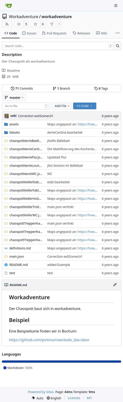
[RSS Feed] (7, 24)
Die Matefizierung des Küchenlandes (74, 149)
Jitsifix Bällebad (58, 141)
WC (49, 174)
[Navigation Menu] (116, 5)
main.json (16, 256)
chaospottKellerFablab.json (26, 190)
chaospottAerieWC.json (26, 174)
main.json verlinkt (60, 207)
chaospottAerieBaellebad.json (26, 141)
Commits (22, 88)
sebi (13, 116)
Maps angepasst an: (62, 124)
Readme (11, 70)
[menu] (37, 398)
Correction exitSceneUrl (35, 116)
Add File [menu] (62, 106)
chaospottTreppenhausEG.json (26, 223)
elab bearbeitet (58, 182)
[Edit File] (115, 285)
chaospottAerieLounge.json (26, 165)
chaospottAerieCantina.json (26, 149)
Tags (101, 88)
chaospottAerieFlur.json (26, 157)
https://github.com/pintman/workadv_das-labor (49, 339)
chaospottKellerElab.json (26, 182)
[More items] (117, 33)
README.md (18, 265)
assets (14, 124)
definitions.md (20, 248)
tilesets (14, 132)
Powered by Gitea (41, 392)
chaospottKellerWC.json (26, 215)
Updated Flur (57, 157)
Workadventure (23, 16)
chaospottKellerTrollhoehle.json (26, 207)
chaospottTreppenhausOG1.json (26, 231)
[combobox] (26, 106)
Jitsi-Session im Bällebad (65, 165)
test (12, 273)
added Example (58, 265)
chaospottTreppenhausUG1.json (26, 240)
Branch (61, 88)
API (89, 398)
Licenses (74, 398)
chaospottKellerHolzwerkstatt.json (26, 198)
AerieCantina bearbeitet (65, 132)
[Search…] (117, 46)
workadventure (57, 16)
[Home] (8, 6)
